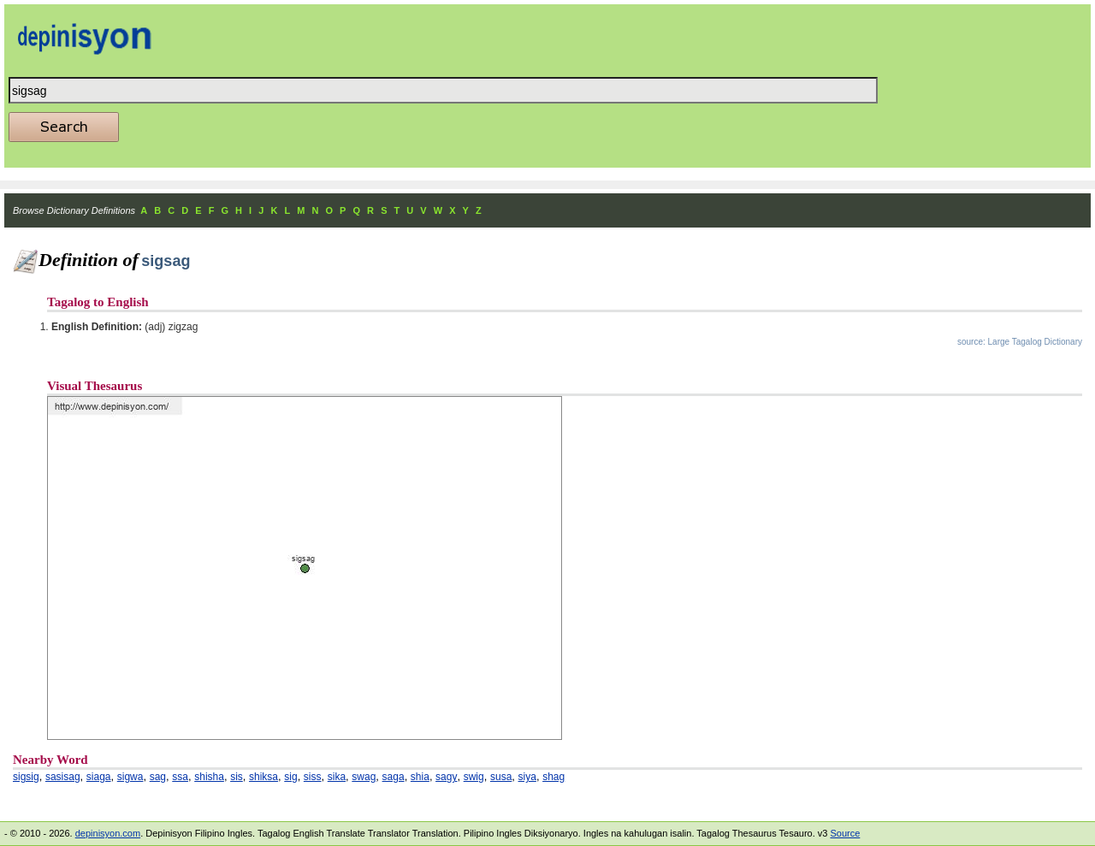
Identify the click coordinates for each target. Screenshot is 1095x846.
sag (158, 777)
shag (553, 777)
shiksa (263, 777)
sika (337, 777)
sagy (446, 777)
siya (527, 777)
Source (845, 833)
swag (364, 777)
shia (420, 777)
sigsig (26, 777)
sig (290, 777)
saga (393, 777)
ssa (180, 777)
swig (474, 777)
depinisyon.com (107, 833)
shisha (209, 777)
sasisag (62, 777)
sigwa (130, 777)
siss (313, 777)
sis (236, 777)
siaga (98, 777)
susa (501, 777)
